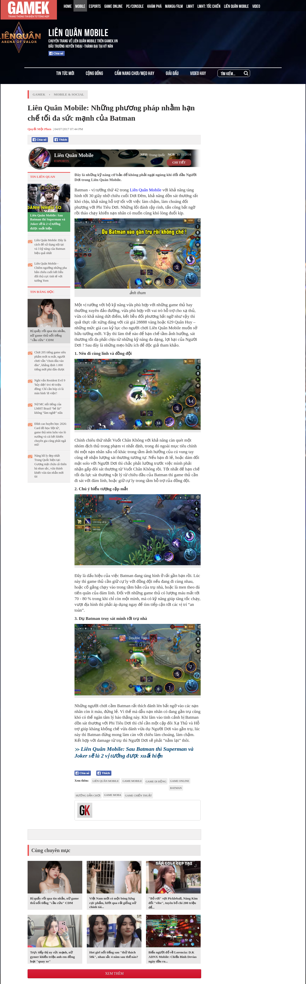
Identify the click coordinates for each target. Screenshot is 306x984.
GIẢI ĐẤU (172, 73)
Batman (176, 787)
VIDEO (256, 6)
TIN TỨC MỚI (65, 73)
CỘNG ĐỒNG (94, 73)
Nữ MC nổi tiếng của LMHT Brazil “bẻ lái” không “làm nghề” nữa (48, 408)
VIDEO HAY (198, 73)
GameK (39, 94)
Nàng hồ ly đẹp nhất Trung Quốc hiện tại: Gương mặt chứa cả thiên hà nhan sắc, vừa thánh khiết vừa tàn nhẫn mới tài (50, 466)
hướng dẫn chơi (88, 795)
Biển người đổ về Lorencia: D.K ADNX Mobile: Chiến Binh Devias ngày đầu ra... (172, 956)
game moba (112, 794)
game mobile (132, 780)
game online (179, 780)
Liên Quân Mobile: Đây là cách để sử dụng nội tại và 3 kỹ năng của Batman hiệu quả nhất (50, 246)
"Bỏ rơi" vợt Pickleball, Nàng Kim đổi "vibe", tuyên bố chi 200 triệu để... (173, 902)
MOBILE (80, 6)
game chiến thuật (138, 795)
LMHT (190, 6)
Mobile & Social (69, 94)
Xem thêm (114, 973)
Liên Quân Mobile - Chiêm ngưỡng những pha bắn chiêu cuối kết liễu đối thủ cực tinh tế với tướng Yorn (50, 272)
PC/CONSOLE (135, 6)
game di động (156, 781)
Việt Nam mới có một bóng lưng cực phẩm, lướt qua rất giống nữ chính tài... (112, 902)
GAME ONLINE (113, 6)
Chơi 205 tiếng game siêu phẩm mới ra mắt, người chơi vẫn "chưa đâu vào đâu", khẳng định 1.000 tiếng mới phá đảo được (50, 361)
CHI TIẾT (179, 162)
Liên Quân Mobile (74, 155)
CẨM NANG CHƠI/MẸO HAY (134, 73)
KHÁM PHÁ (154, 6)
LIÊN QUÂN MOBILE (236, 6)
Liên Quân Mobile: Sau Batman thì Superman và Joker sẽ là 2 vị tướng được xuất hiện (47, 221)
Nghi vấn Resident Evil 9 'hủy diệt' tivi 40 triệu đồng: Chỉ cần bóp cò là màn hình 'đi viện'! (49, 387)
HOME (68, 6)
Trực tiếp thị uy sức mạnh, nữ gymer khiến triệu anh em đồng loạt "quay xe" (52, 956)
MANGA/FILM (174, 6)
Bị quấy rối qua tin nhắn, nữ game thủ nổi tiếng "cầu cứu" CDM (47, 335)
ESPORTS (95, 6)
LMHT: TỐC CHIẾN (208, 6)
